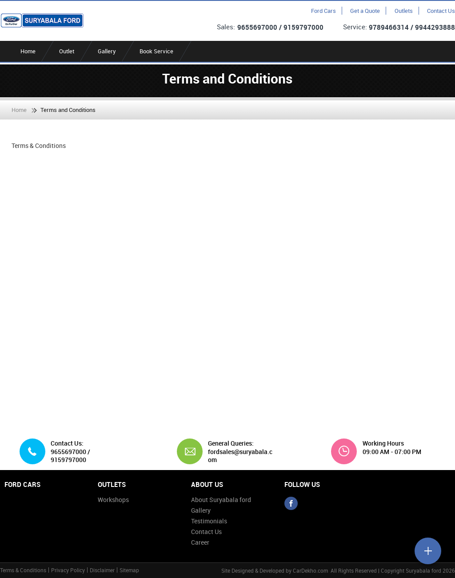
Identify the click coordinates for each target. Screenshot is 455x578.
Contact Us (441, 11)
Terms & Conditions (23, 570)
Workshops (113, 499)
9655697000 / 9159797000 (280, 27)
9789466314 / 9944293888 (412, 27)
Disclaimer (102, 570)
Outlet (66, 51)
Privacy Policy (68, 570)
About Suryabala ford (221, 499)
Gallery (107, 51)
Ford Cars (323, 11)
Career (200, 542)
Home (28, 51)
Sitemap (129, 570)
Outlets (404, 11)
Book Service (156, 51)
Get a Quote (365, 11)
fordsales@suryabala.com (240, 455)
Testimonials (209, 521)
